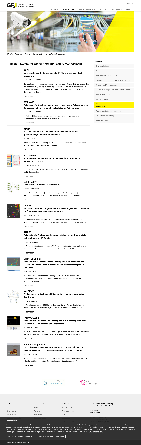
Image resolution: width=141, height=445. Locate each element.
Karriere (130, 9)
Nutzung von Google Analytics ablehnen (20, 436)
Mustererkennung (103, 94)
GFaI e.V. (10, 54)
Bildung (103, 9)
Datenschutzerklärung (95, 432)
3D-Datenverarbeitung (105, 115)
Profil (8, 407)
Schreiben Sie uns (68, 407)
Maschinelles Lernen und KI (107, 75)
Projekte (28, 54)
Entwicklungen (87, 9)
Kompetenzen (11, 411)
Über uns (54, 9)
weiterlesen (29, 96)
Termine (37, 411)
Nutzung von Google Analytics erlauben (51, 436)
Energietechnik (102, 120)
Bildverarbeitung (102, 66)
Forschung (69, 9)
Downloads (38, 414)
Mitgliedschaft (11, 414)
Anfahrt (64, 414)
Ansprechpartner (68, 411)
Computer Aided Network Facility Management (109, 105)
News (36, 407)
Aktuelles (116, 9)
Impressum (26, 443)
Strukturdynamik (102, 99)
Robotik (99, 71)
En (133, 3)
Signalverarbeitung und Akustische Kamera (113, 80)
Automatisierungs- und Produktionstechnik (113, 89)
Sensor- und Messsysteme (106, 85)
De (128, 3)
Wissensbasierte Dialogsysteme (108, 111)
